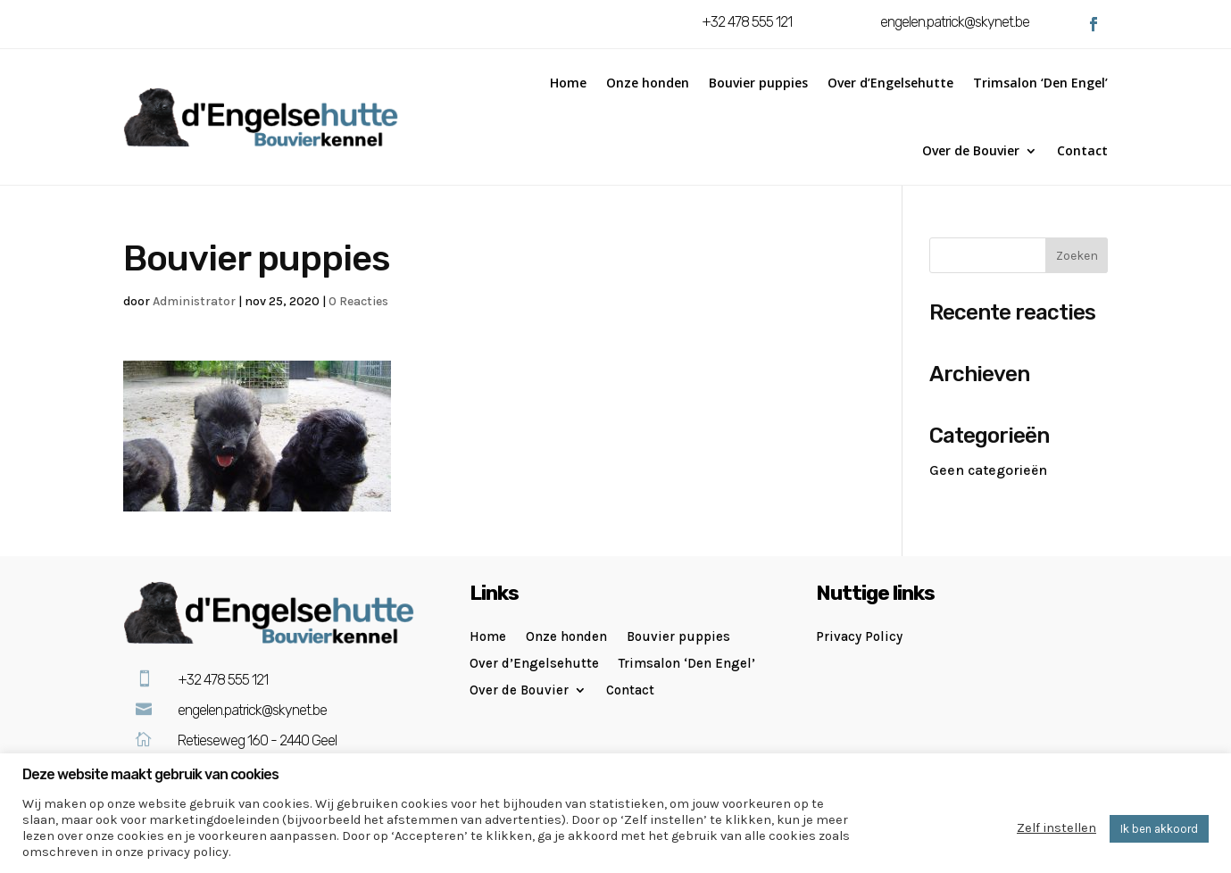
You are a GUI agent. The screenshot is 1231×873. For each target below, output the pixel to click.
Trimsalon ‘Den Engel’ (1040, 82)
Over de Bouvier (970, 150)
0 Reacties (358, 301)
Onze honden (647, 82)
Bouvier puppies (758, 82)
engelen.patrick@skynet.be (954, 21)
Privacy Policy (859, 637)
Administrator (194, 301)
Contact (1082, 150)
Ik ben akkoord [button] (1159, 829)
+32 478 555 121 (747, 21)
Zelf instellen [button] (1056, 828)
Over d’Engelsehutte (890, 82)
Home (568, 82)
